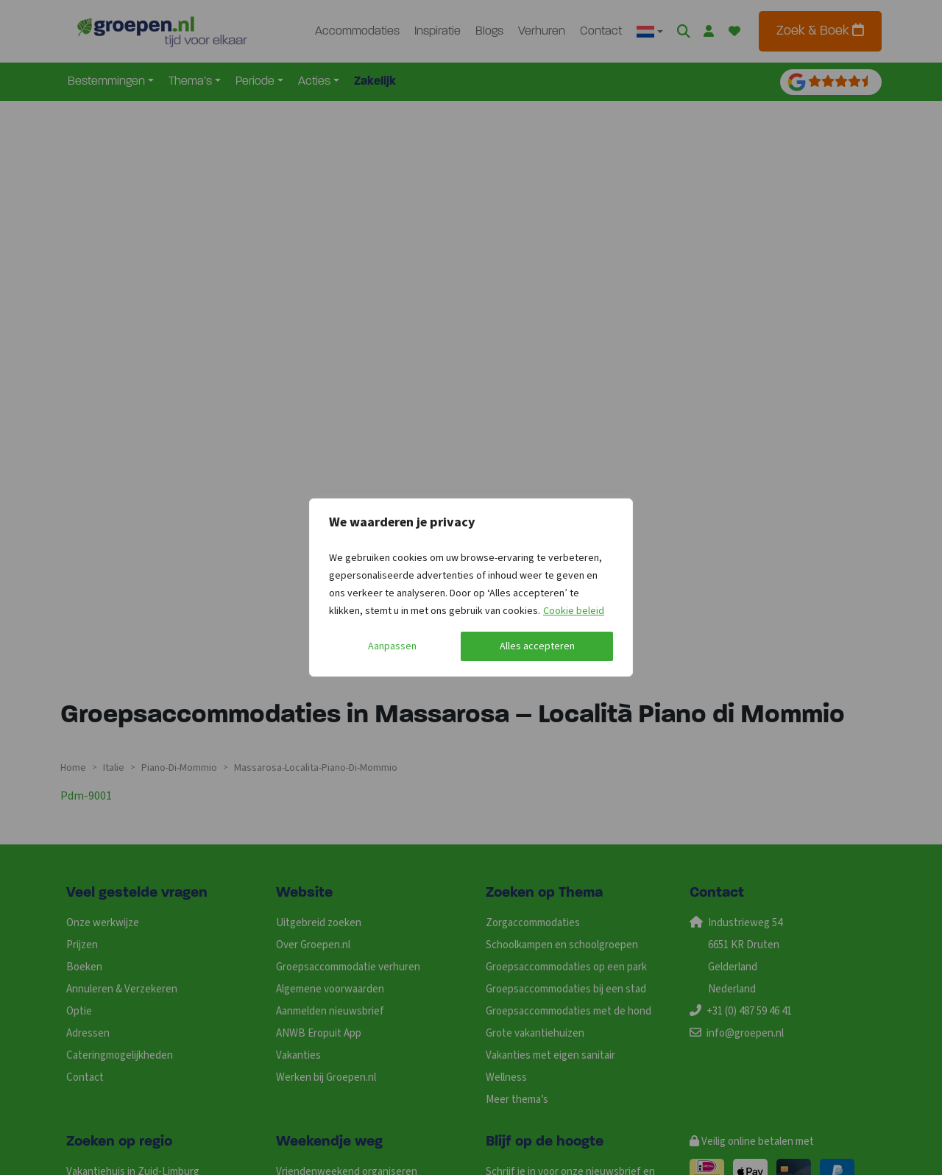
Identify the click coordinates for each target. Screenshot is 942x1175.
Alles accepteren (537, 646)
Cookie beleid (573, 611)
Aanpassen (392, 646)
